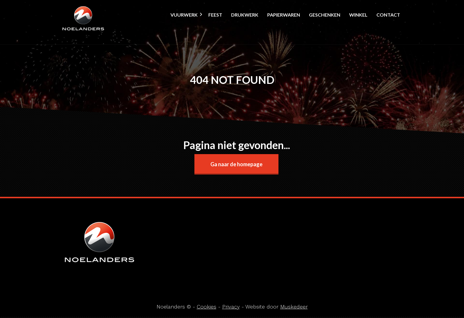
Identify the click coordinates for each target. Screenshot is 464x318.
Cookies (206, 306)
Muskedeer (294, 306)
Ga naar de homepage (236, 164)
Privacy (231, 306)
